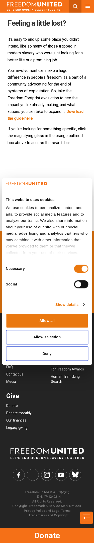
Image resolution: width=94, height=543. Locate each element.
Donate (47, 535)
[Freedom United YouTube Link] (61, 475)
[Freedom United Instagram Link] (47, 475)
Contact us (14, 374)
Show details (67, 305)
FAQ (9, 367)
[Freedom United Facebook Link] (19, 475)
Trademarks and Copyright (48, 515)
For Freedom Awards (67, 369)
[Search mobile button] (75, 6)
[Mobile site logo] (34, 6)
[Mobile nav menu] (87, 6)
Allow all (47, 320)
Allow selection (47, 337)
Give (12, 396)
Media (11, 382)
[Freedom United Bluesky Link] (75, 475)
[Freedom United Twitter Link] (33, 475)
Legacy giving (17, 428)
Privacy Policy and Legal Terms (47, 511)
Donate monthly (19, 413)
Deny (47, 353)
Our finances (16, 420)
